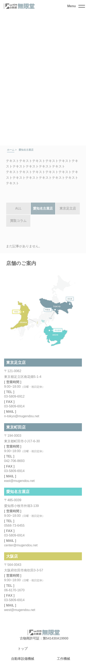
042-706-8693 (14, 461)
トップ (23, 648)
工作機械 (63, 658)
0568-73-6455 (14, 525)
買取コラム (18, 220)
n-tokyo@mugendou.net (21, 416)
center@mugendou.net (21, 545)
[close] (76, 6)
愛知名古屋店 (43, 208)
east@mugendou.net (19, 481)
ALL (18, 208)
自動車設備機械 (22, 658)
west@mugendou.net (19, 610)
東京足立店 (68, 208)
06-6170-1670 (14, 590)
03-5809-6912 (14, 396)
